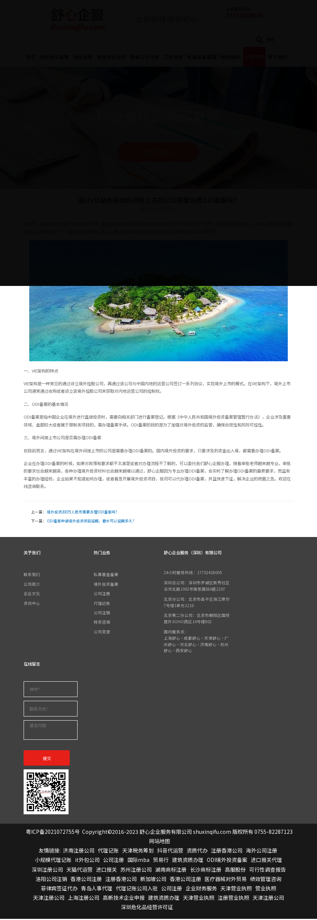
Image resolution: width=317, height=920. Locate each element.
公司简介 (32, 585)
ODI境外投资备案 (227, 861)
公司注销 (102, 613)
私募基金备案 (106, 575)
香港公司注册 (86, 879)
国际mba (138, 861)
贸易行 (161, 861)
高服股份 (235, 870)
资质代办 (197, 851)
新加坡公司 (153, 879)
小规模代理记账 (53, 861)
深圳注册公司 (47, 870)
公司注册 (102, 594)
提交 (47, 759)
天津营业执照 (236, 889)
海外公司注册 (261, 851)
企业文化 (32, 594)
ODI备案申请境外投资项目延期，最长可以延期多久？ (91, 522)
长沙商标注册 (205, 870)
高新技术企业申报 (124, 898)
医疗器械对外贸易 (226, 879)
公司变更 (102, 632)
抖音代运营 (170, 851)
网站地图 (159, 842)
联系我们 (32, 575)
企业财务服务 (201, 889)
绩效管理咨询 (265, 879)
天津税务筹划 (138, 851)
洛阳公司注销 (51, 879)
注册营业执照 (233, 898)
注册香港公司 (226, 851)
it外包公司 (87, 861)
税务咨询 (102, 622)
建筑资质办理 (187, 861)
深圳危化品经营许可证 (147, 908)
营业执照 (265, 889)
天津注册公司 (48, 898)
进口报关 (106, 870)
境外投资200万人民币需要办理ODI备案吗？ (83, 513)
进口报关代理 (266, 861)
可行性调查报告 (267, 870)
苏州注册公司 (136, 870)
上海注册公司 (83, 898)
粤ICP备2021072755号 (53, 832)
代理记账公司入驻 (137, 889)
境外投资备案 (106, 585)
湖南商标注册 (171, 870)
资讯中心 (32, 603)
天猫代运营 (79, 870)
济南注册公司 (78, 851)
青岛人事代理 (96, 889)
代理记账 (102, 603)
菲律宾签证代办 (59, 889)
